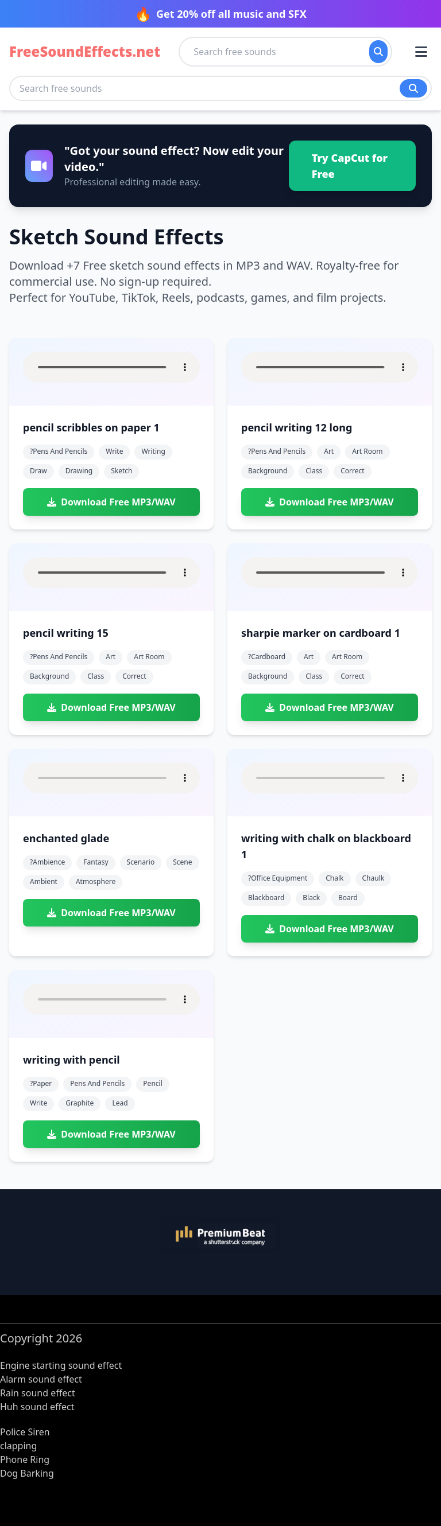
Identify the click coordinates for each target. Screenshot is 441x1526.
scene (182, 862)
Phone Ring (24, 1459)
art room (367, 451)
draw (38, 471)
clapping (18, 1445)
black (311, 897)
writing (153, 451)
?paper (41, 1083)
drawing (79, 471)
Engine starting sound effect (61, 1365)
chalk (334, 878)
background (267, 471)
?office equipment (277, 878)
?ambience (47, 862)
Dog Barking (27, 1473)
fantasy (95, 862)
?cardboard (266, 656)
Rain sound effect (37, 1393)
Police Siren (25, 1432)
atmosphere (95, 881)
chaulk (373, 878)
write (114, 451)
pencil (152, 1083)
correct (352, 471)
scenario (141, 862)
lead (119, 1103)
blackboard (266, 897)
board (348, 897)
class (313, 471)
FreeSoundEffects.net (84, 51)
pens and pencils (97, 1083)
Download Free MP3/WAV (111, 502)
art (329, 451)
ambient (43, 881)
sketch (121, 471)
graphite (79, 1103)
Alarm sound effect (41, 1379)
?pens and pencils (58, 451)
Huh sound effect (37, 1406)
